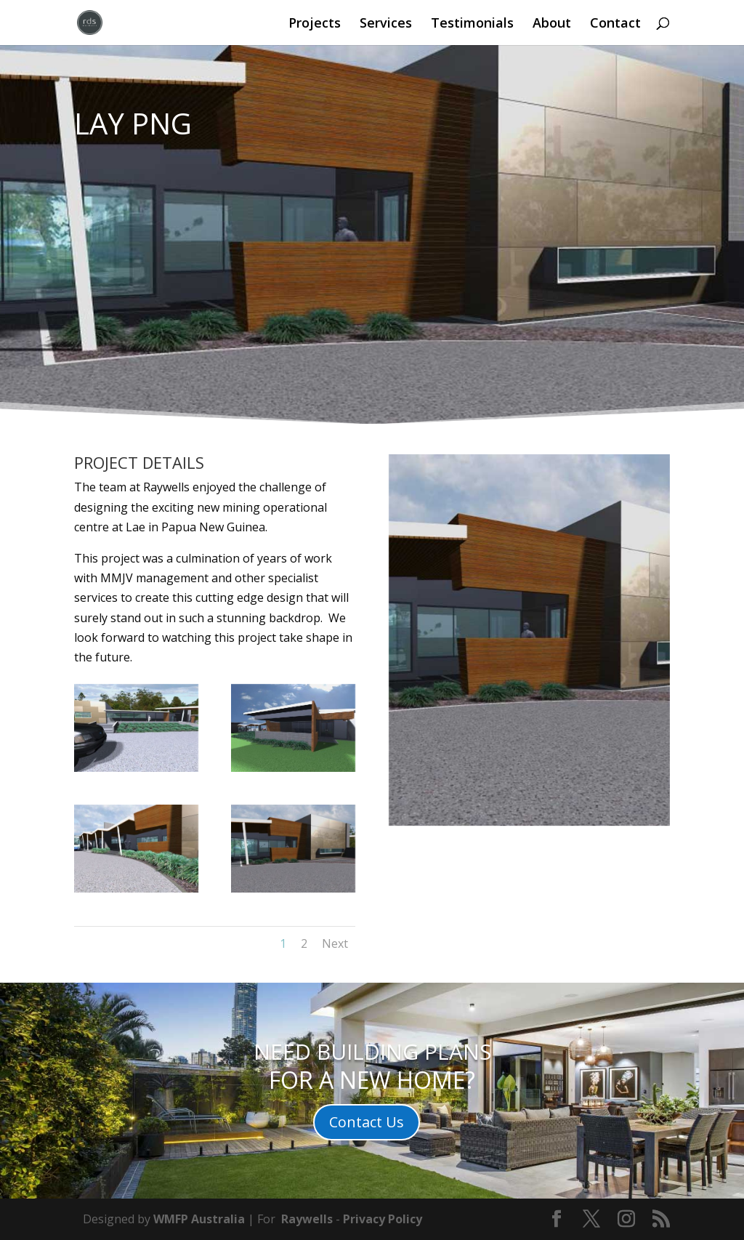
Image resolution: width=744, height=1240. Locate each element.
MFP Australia (204, 1219)
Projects (314, 24)
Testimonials (472, 24)
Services (386, 24)
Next (335, 943)
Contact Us (366, 1122)
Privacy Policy (382, 1219)
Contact (615, 24)
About (552, 24)
